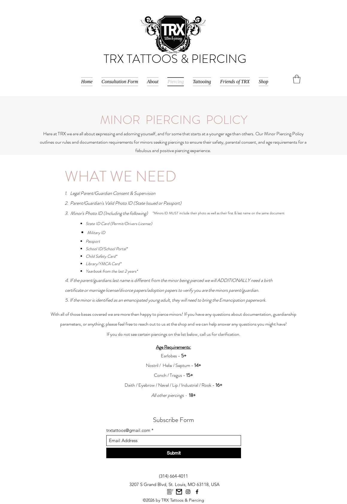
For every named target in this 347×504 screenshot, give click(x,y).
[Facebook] (197, 492)
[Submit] (173, 453)
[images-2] (170, 492)
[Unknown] (179, 492)
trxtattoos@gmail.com (128, 430)
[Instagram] (188, 492)
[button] (296, 79)
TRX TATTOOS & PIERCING (175, 58)
